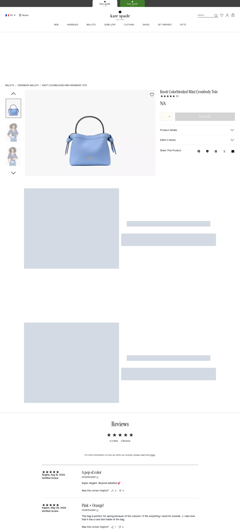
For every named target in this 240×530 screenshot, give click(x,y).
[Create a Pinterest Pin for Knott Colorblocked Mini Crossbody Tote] (216, 103)
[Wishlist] (222, 15)
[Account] (227, 15)
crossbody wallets (28, 36)
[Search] (202, 15)
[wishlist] (152, 46)
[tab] (105, 3)
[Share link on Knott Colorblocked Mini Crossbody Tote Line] (207, 103)
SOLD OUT (205, 68)
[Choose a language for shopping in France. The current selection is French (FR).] (11, 15)
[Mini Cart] (233, 15)
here (153, 323)
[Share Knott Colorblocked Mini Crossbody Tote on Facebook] (199, 103)
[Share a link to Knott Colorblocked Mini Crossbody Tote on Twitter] (224, 103)
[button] (13, 60)
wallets (9, 36)
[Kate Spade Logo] (120, 15)
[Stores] (23, 15)
